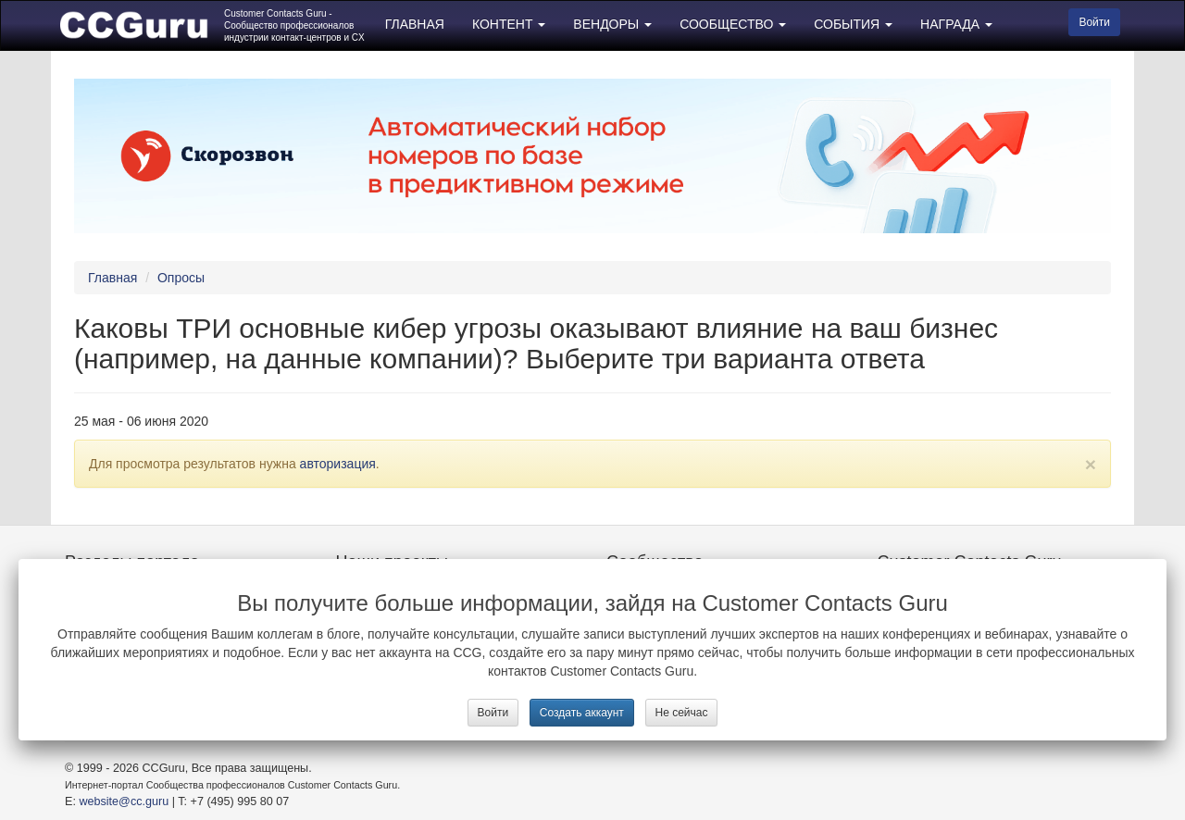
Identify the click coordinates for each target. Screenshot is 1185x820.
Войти (493, 712)
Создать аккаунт (582, 712)
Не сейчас (681, 712)
